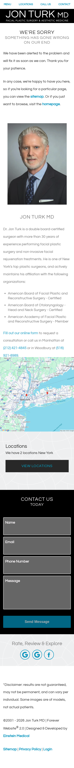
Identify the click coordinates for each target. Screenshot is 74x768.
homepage (59, 104)
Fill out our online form (20, 349)
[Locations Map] (37, 394)
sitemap (47, 96)
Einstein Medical (16, 736)
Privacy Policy (30, 749)
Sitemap (10, 749)
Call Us (46, 4)
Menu (7, 4)
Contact (64, 4)
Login (47, 749)
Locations (26, 4)
